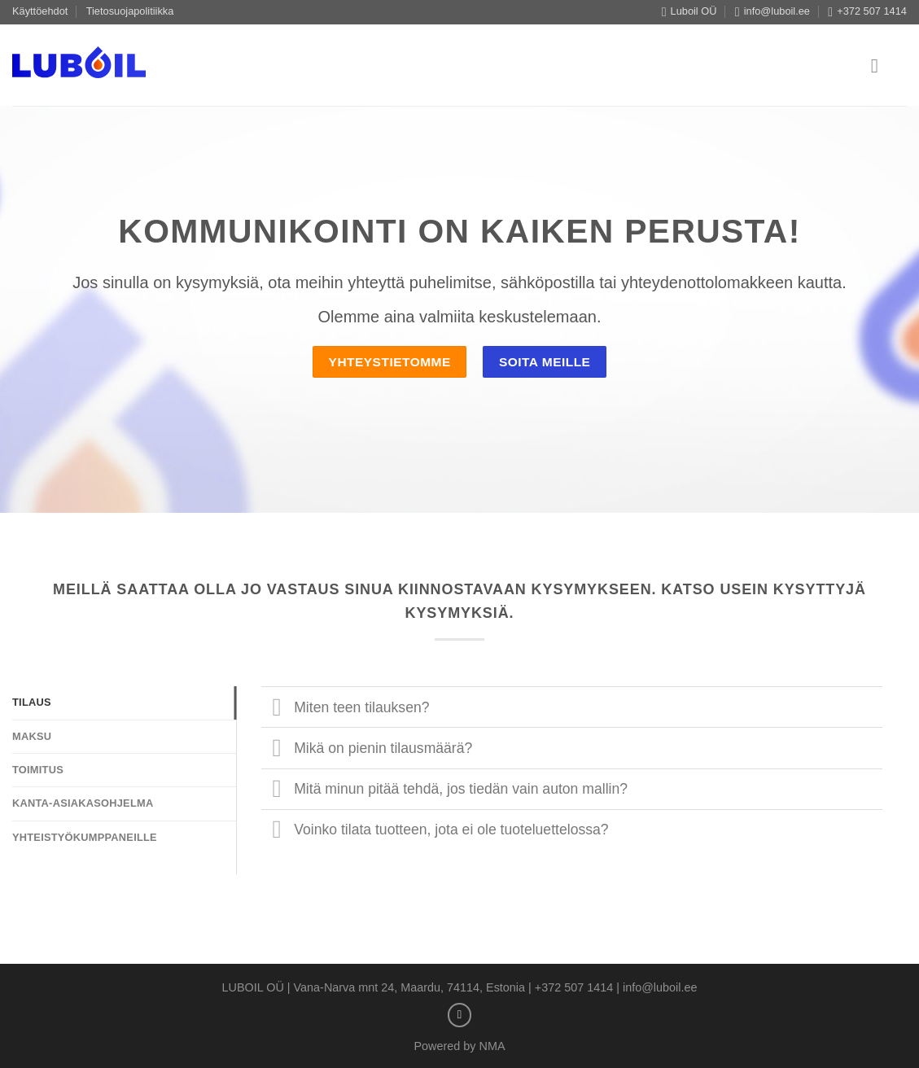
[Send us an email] (460, 1015)
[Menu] (881, 65)
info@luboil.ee (660, 987)
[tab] (124, 702)
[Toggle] (277, 708)
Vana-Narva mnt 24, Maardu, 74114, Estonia (410, 987)
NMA (492, 1046)
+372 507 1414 (574, 987)
